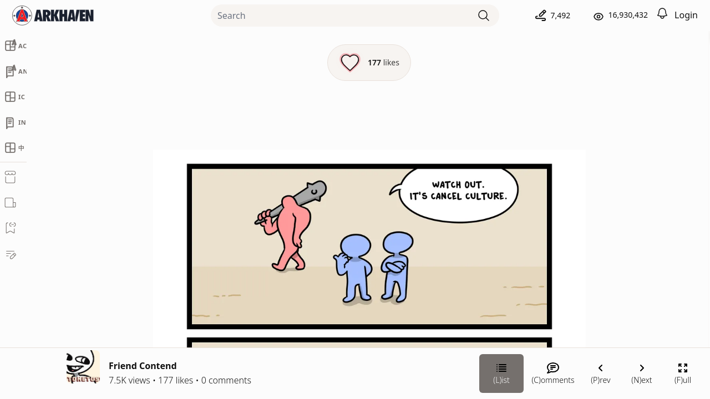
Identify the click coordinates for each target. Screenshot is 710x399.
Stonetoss (585, 214)
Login (686, 15)
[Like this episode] (251, 62)
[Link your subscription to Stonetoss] (536, 315)
